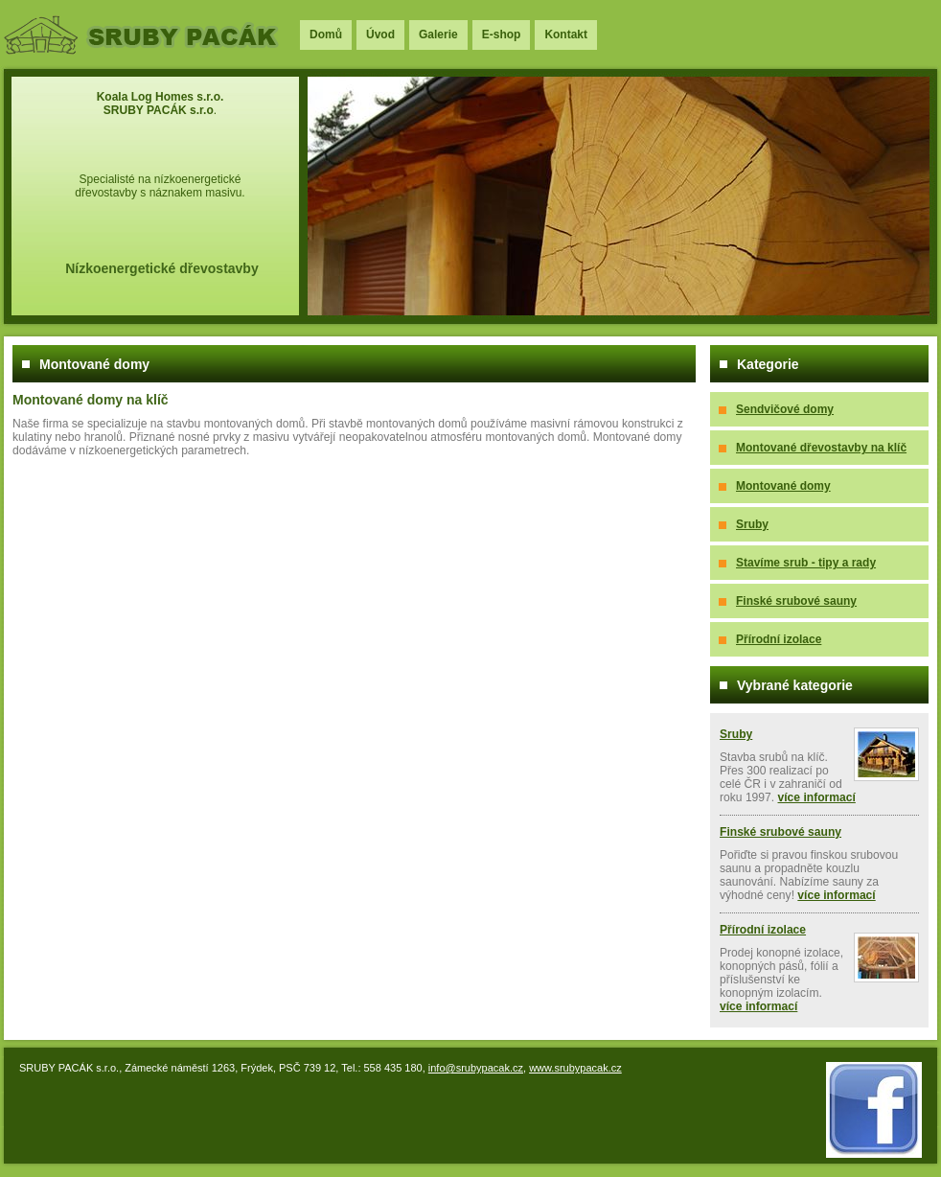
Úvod (380, 34)
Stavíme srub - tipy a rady (806, 562)
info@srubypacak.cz (475, 1067)
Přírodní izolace (778, 639)
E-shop (501, 34)
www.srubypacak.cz (575, 1067)
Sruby (752, 524)
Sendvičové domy (785, 409)
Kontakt (565, 34)
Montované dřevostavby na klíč (821, 447)
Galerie (438, 34)
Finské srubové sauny (796, 601)
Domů (326, 34)
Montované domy (783, 486)
